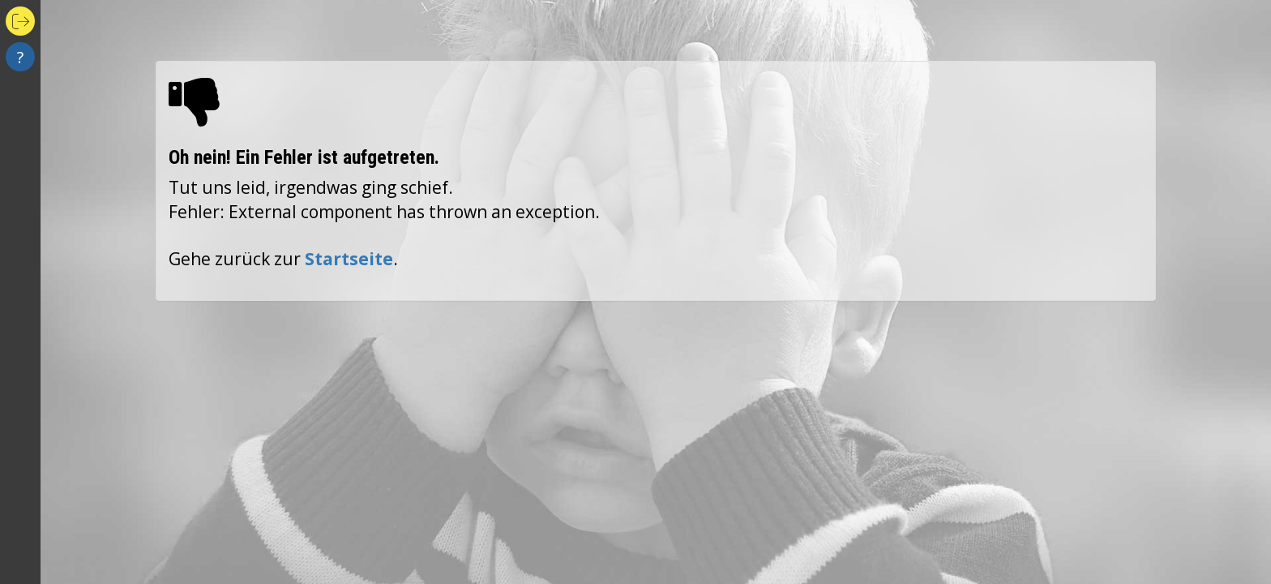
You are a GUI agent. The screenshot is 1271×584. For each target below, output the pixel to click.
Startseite (349, 258)
